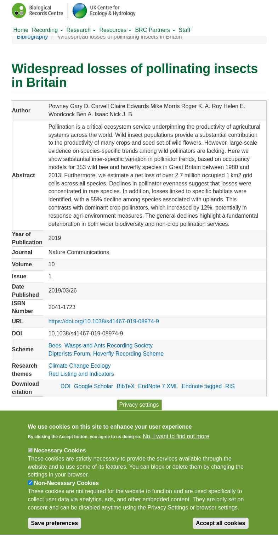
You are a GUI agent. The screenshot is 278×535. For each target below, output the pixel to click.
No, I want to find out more (176, 442)
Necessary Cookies (60, 455)
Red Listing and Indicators (81, 374)
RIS (230, 386)
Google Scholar (93, 386)
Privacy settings (139, 410)
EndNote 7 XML (158, 386)
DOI (65, 386)
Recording (47, 30)
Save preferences (54, 528)
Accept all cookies (220, 528)
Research (81, 30)
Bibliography (32, 37)
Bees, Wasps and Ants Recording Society (101, 345)
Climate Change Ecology (80, 366)
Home (21, 30)
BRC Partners (155, 30)
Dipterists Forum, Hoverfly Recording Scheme (106, 354)
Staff (185, 30)
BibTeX (126, 386)
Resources (115, 30)
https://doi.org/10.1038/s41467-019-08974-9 (104, 321)
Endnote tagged (202, 386)
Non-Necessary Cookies (66, 488)
